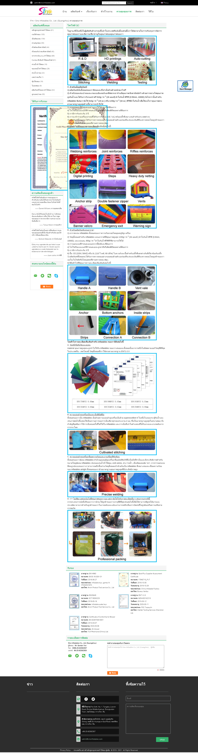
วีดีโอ (151, 11)
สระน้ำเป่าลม (36, 73)
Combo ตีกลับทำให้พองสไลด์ (42, 60)
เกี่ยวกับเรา (91, 11)
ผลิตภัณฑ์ (75, 11)
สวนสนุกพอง (36, 43)
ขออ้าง (152, 3)
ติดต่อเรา (140, 11)
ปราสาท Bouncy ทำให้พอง (41, 56)
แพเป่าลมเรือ (36, 77)
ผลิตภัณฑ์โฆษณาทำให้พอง (41, 90)
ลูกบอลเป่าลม (36, 94)
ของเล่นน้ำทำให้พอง (39, 69)
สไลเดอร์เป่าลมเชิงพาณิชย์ (41, 51)
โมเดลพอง (35, 86)
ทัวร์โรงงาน (106, 11)
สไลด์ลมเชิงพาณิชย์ (39, 47)
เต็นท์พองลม (36, 39)
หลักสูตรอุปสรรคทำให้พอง (41, 30)
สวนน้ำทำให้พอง (38, 64)
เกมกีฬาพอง (36, 34)
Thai (166, 3)
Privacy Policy (65, 750)
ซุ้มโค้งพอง (36, 81)
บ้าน (65, 11)
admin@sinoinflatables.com (44, 3)
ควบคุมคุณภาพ (123, 11)
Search (130, 3)
